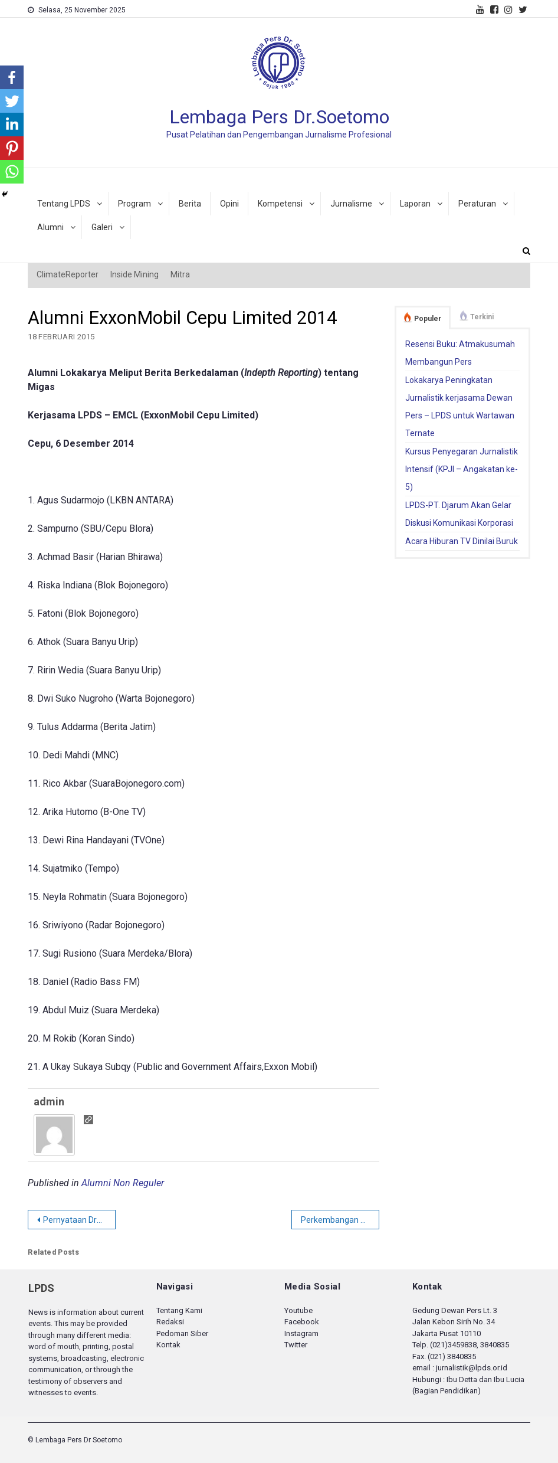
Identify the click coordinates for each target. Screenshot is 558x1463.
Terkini (482, 317)
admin (49, 1101)
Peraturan (477, 203)
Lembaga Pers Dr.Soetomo (279, 117)
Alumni (50, 227)
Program (134, 203)
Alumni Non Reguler (122, 1183)
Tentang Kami (179, 1310)
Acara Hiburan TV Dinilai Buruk (461, 541)
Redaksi (170, 1321)
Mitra (180, 274)
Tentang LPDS (63, 203)
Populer (427, 319)
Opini (229, 203)
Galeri (102, 227)
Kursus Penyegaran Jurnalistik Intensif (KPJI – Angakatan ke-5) (461, 469)
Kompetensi (280, 203)
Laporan (415, 203)
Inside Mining (134, 274)
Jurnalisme (351, 203)
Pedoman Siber (182, 1333)
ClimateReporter (68, 274)
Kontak (168, 1344)
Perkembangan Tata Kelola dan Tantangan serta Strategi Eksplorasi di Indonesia (340, 1220)
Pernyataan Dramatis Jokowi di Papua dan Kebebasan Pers (79, 1220)
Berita (190, 203)
